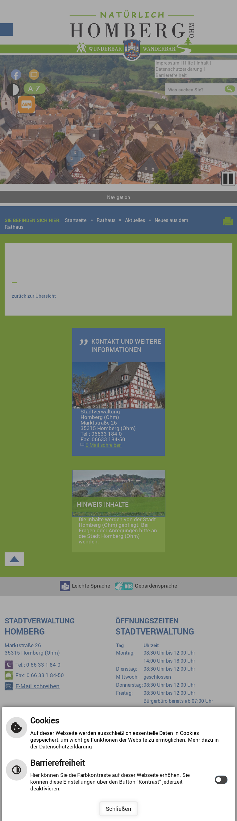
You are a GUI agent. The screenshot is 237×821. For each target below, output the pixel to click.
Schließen (118, 808)
